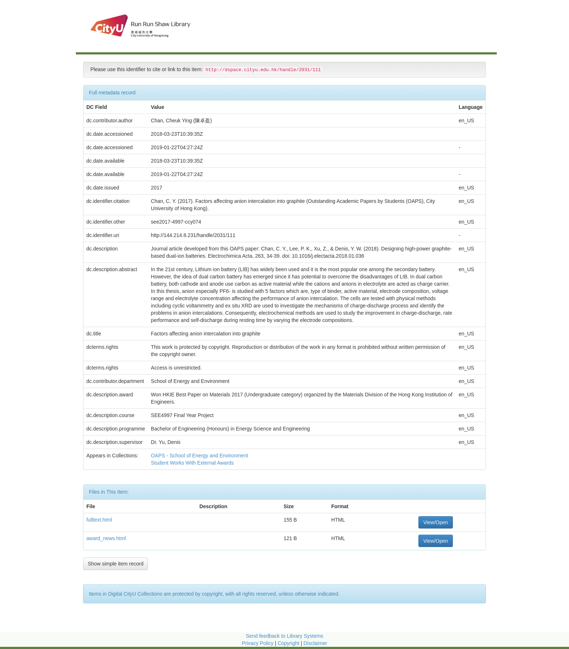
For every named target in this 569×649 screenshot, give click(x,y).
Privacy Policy (257, 643)
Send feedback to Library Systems (284, 636)
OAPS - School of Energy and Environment (200, 455)
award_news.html (106, 538)
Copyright (289, 643)
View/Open (435, 522)
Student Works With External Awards (193, 463)
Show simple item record (115, 564)
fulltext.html (99, 520)
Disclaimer (315, 643)
